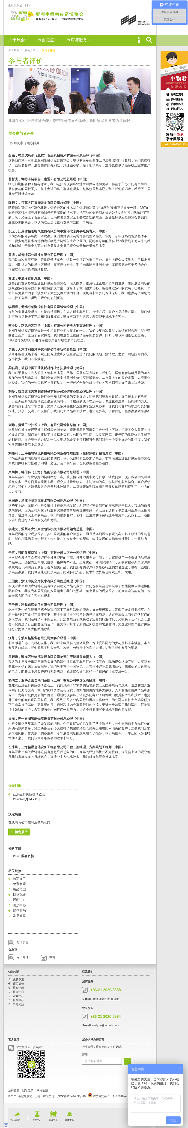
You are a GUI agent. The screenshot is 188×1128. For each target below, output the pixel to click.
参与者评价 (48, 50)
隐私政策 (27, 1090)
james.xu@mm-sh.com (106, 998)
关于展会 (16, 39)
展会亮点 (45, 39)
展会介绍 (30, 50)
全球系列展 (16, 5)
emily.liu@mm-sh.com (105, 1025)
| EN (27, 5)
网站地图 (42, 1090)
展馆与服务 (76, 39)
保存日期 (14, 785)
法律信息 (13, 1090)
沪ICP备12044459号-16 (71, 1096)
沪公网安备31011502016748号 (109, 1096)
